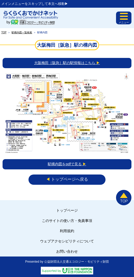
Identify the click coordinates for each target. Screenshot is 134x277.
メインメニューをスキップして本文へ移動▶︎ (34, 4)
